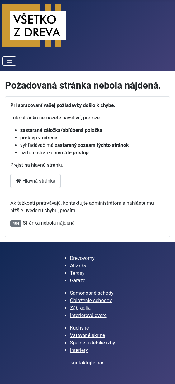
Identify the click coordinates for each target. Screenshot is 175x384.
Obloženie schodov (91, 300)
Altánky (78, 266)
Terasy (77, 273)
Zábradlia (80, 308)
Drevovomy (82, 258)
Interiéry (79, 350)
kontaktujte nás (87, 363)
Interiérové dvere (88, 315)
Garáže (78, 280)
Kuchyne (79, 328)
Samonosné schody (92, 293)
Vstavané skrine (87, 335)
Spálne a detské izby (92, 343)
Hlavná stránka (35, 181)
